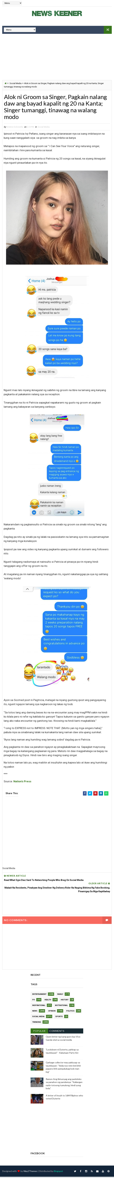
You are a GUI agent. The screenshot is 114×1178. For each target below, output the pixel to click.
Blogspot (58, 1172)
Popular (39, 1032)
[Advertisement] (57, 57)
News (34, 1012)
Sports (59, 1018)
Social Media (16, 83)
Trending (36, 1023)
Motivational (61, 1007)
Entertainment (39, 995)
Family (60, 995)
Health (47, 1001)
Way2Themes (30, 1172)
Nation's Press (22, 782)
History (64, 1001)
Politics (70, 1012)
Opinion (51, 1012)
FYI (33, 1001)
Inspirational (38, 1007)
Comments (56, 1032)
